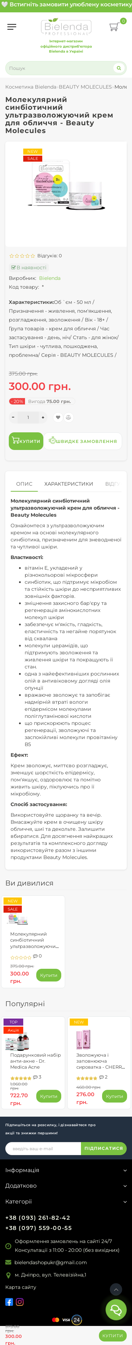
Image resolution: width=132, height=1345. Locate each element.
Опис (24, 484)
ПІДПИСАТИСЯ (103, 1148)
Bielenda (50, 278)
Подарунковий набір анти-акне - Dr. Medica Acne (35, 1061)
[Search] (119, 68)
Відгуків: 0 (48, 255)
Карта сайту (20, 1287)
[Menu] (11, 27)
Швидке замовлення (82, 440)
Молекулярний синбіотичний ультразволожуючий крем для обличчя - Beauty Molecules (34, 946)
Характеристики (68, 484)
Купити (112, 1335)
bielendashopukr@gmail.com (50, 1262)
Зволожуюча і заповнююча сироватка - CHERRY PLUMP (100, 1064)
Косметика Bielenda (30, 87)
